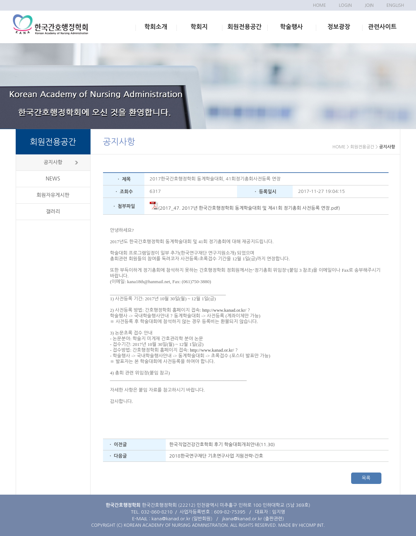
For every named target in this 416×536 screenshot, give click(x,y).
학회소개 (155, 27)
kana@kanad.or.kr (170, 518)
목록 (366, 478)
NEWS (53, 178)
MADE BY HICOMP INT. (301, 525)
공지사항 (52, 162)
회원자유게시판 (52, 195)
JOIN (369, 5)
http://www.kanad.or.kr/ (224, 310)
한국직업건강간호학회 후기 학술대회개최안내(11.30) (222, 444)
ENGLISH (395, 5)
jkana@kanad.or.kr (242, 518)
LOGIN (345, 5)
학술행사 (291, 27)
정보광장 (339, 27)
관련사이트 (382, 27)
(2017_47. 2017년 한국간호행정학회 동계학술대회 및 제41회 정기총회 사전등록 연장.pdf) (245, 208)
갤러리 (53, 211)
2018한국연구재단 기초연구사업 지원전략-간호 (216, 456)
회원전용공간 (244, 27)
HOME (319, 5)
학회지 (199, 27)
